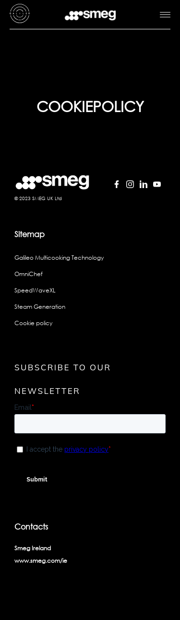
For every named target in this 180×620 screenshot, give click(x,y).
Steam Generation (39, 307)
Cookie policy (33, 323)
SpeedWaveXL (35, 290)
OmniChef (28, 274)
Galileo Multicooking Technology (59, 257)
